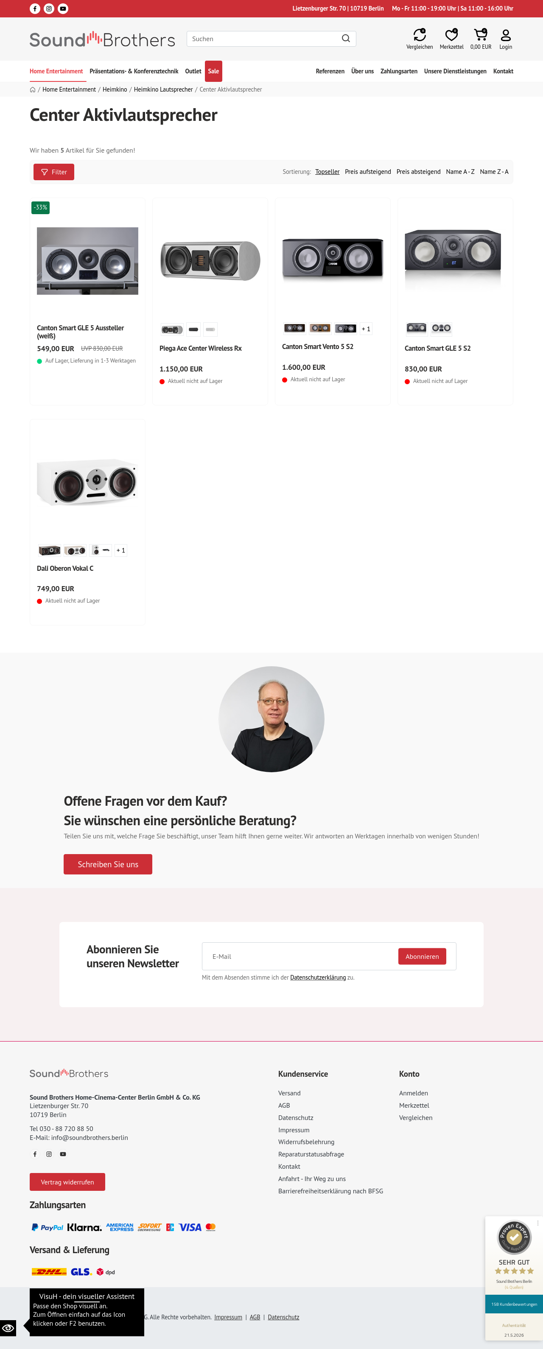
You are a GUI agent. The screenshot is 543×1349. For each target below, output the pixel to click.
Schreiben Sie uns (108, 864)
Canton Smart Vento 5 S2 (317, 346)
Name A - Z (460, 172)
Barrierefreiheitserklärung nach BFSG (330, 1191)
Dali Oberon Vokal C (65, 568)
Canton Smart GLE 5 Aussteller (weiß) (80, 332)
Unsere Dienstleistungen (455, 71)
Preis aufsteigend (368, 172)
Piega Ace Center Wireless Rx (201, 348)
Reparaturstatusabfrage (311, 1154)
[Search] (271, 39)
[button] (505, 39)
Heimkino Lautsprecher (163, 89)
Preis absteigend (419, 172)
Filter (54, 172)
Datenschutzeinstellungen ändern (80, 1305)
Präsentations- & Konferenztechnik (134, 71)
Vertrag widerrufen (67, 1182)
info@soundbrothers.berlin (89, 1137)
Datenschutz (295, 1117)
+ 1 (366, 328)
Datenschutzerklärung (318, 977)
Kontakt (503, 71)
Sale (213, 71)
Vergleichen (416, 1117)
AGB (284, 1105)
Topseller (327, 172)
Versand (289, 1093)
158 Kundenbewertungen (514, 1304)
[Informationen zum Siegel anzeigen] (514, 1329)
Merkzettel (414, 1105)
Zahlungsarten (399, 71)
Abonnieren (422, 956)
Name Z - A (494, 172)
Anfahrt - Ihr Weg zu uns (312, 1178)
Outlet (193, 71)
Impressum (294, 1130)
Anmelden (413, 1093)
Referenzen (330, 71)
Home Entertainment (56, 71)
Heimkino (115, 89)
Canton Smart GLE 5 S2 (438, 348)
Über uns (362, 71)
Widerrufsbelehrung (306, 1141)
